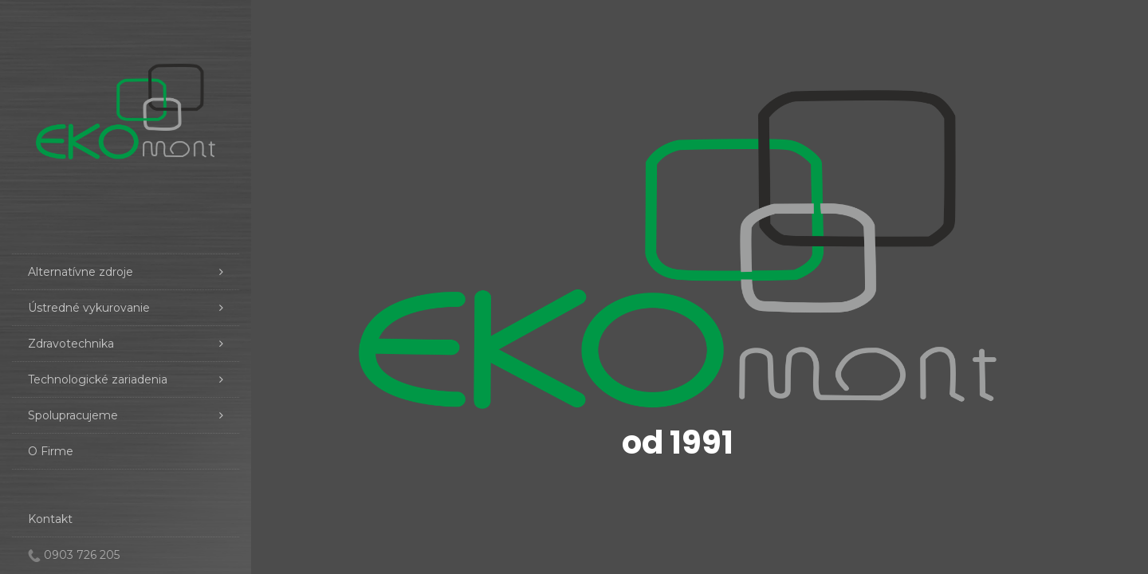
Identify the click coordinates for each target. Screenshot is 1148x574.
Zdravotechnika (125, 343)
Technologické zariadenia (125, 379)
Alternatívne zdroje (125, 271)
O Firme (50, 451)
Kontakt (50, 519)
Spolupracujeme (125, 415)
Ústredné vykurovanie (125, 307)
